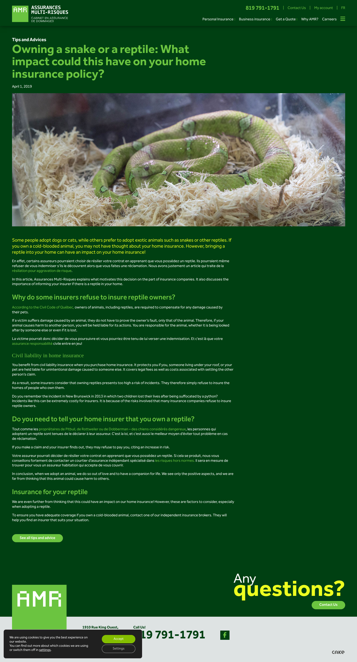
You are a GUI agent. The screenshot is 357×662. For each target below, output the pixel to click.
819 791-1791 (262, 8)
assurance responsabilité (32, 344)
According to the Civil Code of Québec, (43, 307)
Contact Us (297, 8)
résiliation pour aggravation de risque (41, 271)
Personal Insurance (217, 19)
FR (343, 8)
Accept (119, 639)
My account (323, 8)
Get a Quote (286, 19)
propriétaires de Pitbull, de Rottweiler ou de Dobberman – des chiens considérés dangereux (112, 429)
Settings (118, 649)
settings (45, 650)
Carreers (329, 19)
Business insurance (254, 19)
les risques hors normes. (174, 461)
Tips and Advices (29, 40)
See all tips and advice (37, 538)
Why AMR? (309, 19)
